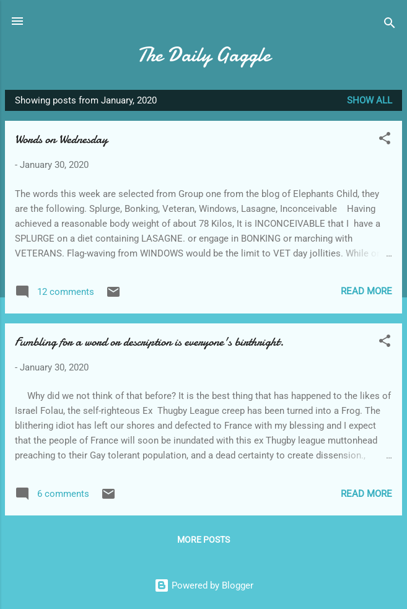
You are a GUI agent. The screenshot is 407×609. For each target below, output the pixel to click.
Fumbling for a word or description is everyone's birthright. (149, 341)
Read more (366, 291)
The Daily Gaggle (203, 55)
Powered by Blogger (203, 585)
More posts (203, 540)
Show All (369, 100)
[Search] (389, 25)
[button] (384, 140)
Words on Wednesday (61, 139)
